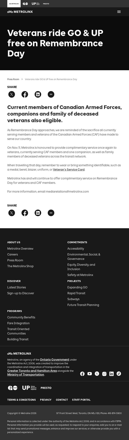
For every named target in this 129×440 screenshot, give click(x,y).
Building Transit (17, 339)
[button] (25, 4)
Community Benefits (21, 317)
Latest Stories (16, 287)
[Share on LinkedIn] (38, 94)
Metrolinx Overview (20, 248)
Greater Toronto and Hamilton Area (32, 371)
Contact (62, 400)
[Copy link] (51, 94)
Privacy (46, 400)
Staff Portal (81, 400)
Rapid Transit (76, 293)
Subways (73, 299)
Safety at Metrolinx (80, 275)
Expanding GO (77, 287)
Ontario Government (54, 359)
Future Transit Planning (83, 305)
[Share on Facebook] (24, 94)
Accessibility (75, 248)
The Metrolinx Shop (20, 266)
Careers (12, 254)
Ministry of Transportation (25, 374)
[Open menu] (119, 11)
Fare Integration (18, 323)
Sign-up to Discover (20, 293)
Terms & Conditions (21, 400)
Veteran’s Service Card (69, 169)
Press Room (13, 79)
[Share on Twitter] (11, 94)
